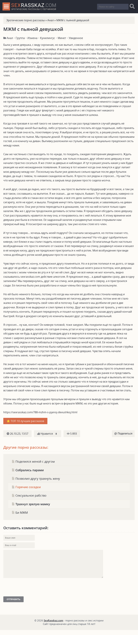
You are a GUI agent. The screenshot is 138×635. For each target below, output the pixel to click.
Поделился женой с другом (33, 461)
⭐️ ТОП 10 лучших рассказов (25, 421)
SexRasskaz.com (53, 625)
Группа (20, 38)
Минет (62, 38)
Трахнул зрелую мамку (31, 504)
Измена (32, 38)
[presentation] (28, 598)
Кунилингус (47, 38)
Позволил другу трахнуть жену (36, 478)
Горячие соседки (26, 487)
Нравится (47, 433)
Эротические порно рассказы (25, 20)
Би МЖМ (20, 512)
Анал (50, 20)
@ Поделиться (123, 433)
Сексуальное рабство (29, 495)
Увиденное (76, 38)
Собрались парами (28, 470)
